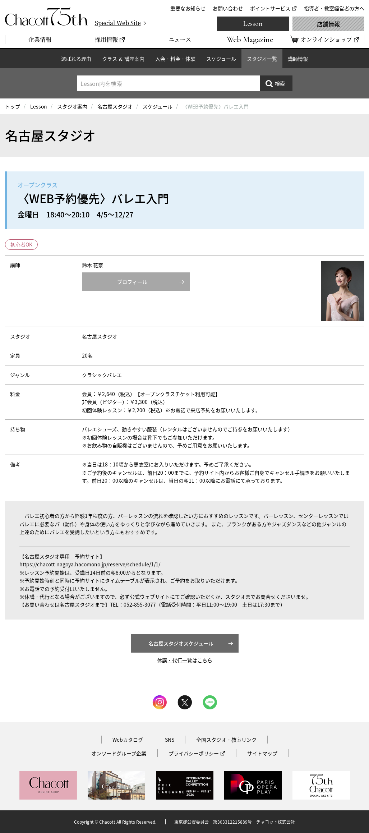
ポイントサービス (270, 8)
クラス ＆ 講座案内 (123, 58)
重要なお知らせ (188, 8)
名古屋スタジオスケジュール (180, 643)
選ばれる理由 (76, 58)
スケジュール (221, 58)
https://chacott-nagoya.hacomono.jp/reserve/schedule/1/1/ (89, 564)
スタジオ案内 (72, 106)
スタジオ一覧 (262, 58)
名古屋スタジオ (115, 106)
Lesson (253, 23)
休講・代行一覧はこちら (184, 660)
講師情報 (298, 58)
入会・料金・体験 (175, 58)
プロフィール (132, 281)
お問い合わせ (228, 8)
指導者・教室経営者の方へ (334, 8)
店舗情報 (328, 23)
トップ (12, 106)
